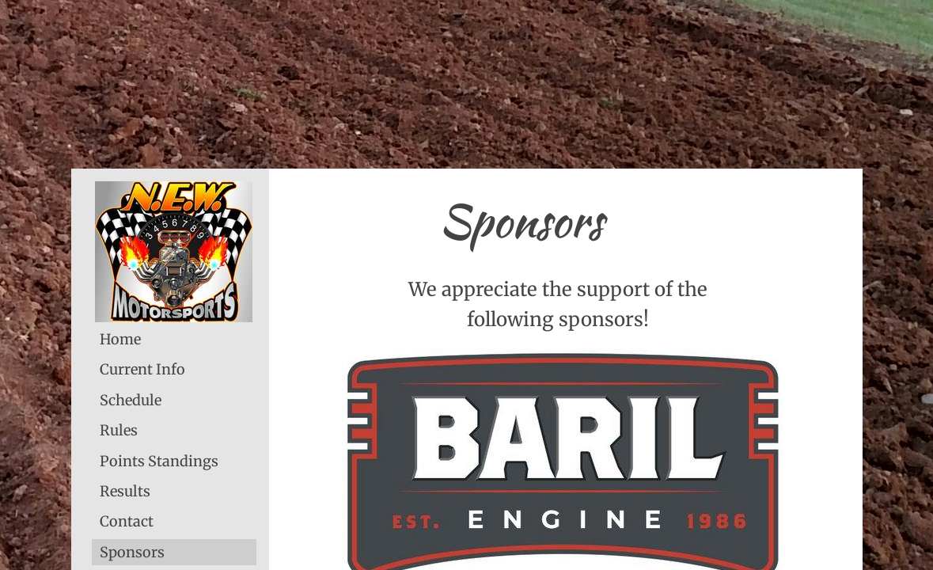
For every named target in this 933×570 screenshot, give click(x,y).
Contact (127, 521)
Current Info (142, 369)
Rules (119, 430)
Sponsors (132, 552)
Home (120, 339)
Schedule (130, 400)
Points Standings (159, 461)
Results (125, 491)
